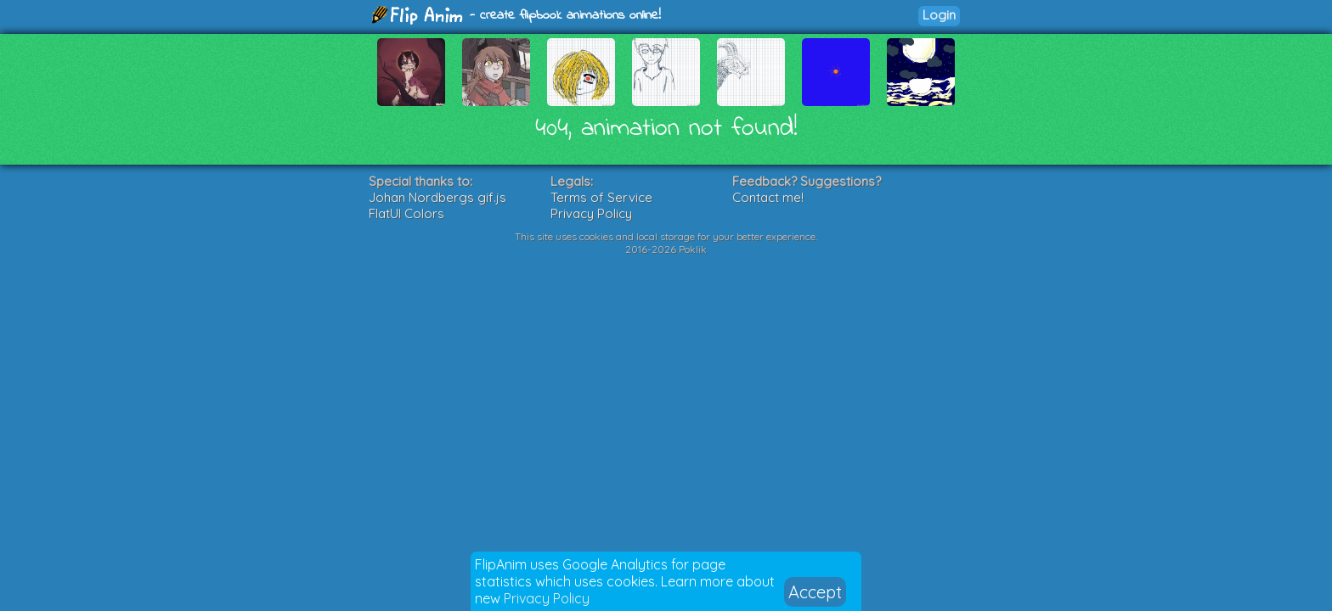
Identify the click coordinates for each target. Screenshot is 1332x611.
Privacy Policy (547, 598)
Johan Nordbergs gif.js (437, 197)
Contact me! (768, 197)
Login (939, 15)
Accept (815, 592)
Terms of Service (601, 197)
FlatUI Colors (406, 213)
